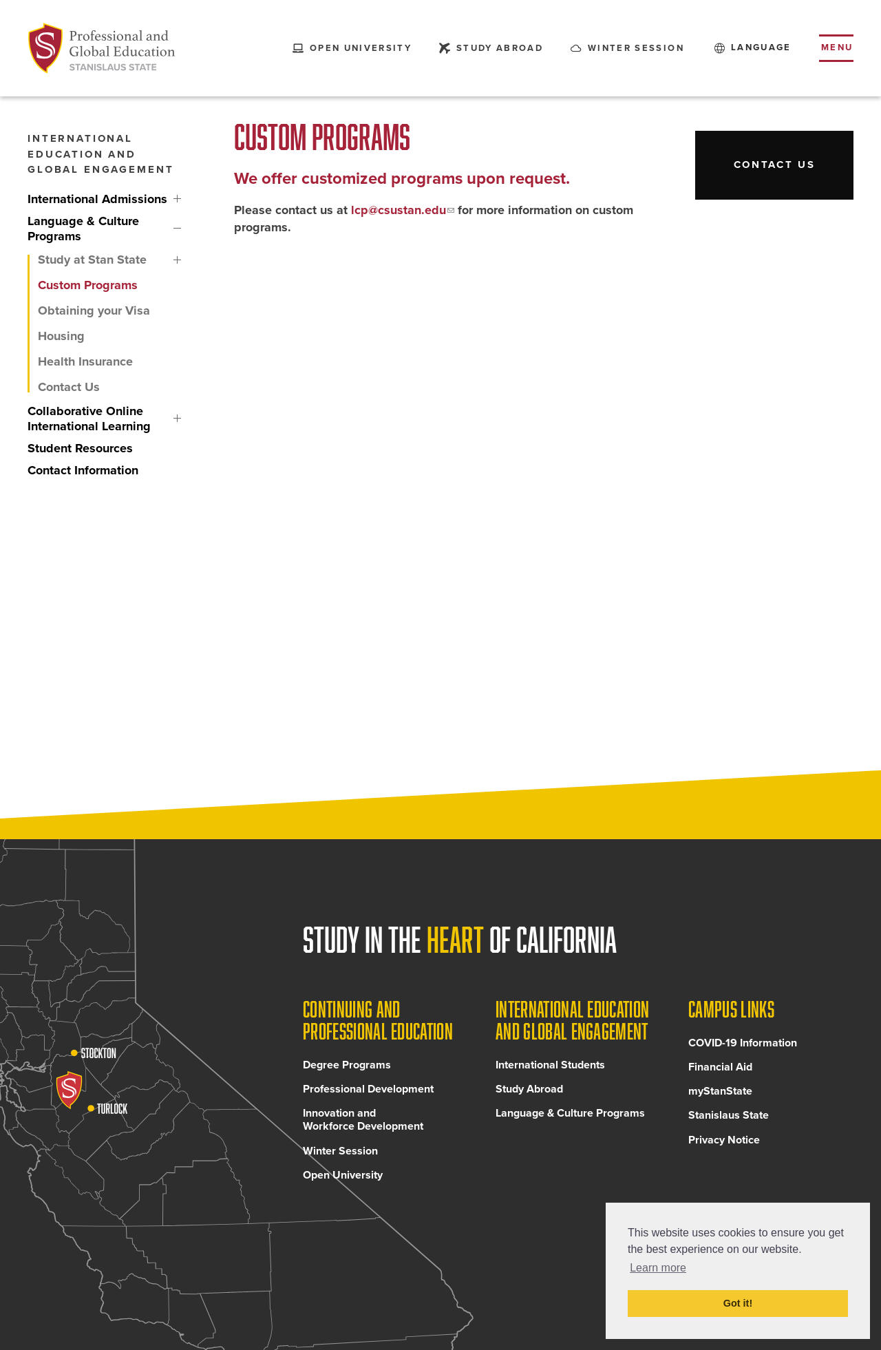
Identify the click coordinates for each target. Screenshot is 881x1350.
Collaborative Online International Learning (177, 418)
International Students (550, 1065)
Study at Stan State (177, 259)
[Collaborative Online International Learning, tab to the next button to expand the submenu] (98, 418)
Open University (343, 1175)
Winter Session (340, 1151)
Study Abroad (529, 1089)
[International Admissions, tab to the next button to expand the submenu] (98, 199)
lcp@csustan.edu (398, 210)
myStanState (720, 1091)
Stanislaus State (728, 1115)
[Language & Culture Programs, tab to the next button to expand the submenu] (98, 228)
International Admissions (177, 198)
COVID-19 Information (742, 1043)
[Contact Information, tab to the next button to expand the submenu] (98, 470)
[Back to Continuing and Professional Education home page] (102, 48)
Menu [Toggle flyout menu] (837, 47)
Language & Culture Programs (177, 228)
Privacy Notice (724, 1140)
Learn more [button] (658, 1268)
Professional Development (368, 1089)
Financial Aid (720, 1067)
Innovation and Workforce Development (363, 1119)
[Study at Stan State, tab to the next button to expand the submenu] (98, 260)
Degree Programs (347, 1065)
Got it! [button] (737, 1303)
